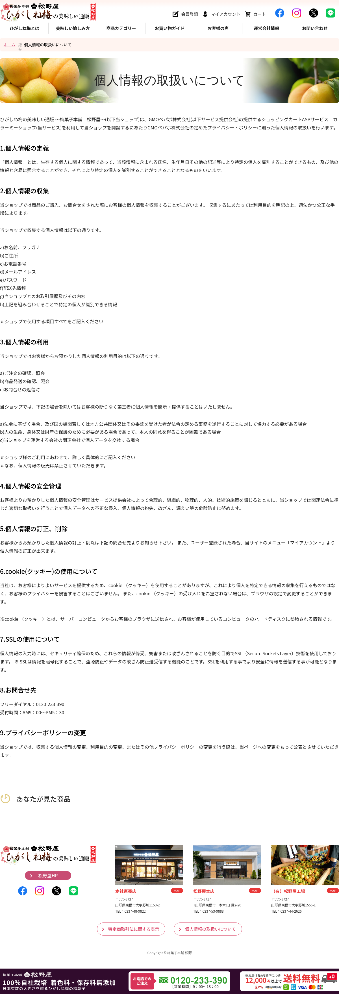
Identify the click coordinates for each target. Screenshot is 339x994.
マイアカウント (225, 14)
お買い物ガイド (169, 28)
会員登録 (189, 14)
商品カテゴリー (121, 28)
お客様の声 (218, 28)
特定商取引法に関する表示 (133, 929)
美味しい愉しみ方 (73, 28)
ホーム (10, 44)
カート (259, 14)
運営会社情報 (266, 28)
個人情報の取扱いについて (210, 929)
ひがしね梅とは (24, 28)
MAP (177, 890)
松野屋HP (48, 875)
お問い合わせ (314, 28)
